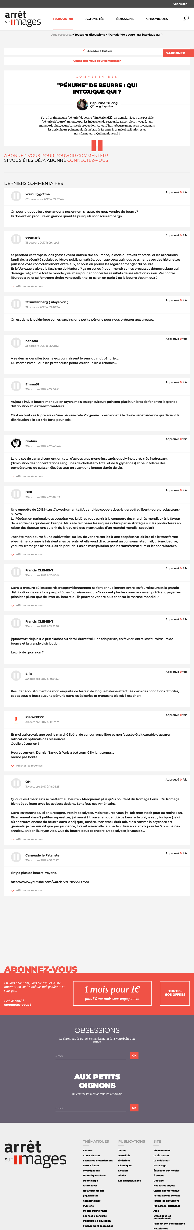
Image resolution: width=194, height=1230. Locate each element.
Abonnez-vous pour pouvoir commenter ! (56, 155)
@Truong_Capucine (101, 106)
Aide (156, 1210)
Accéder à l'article (97, 51)
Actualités (94, 19)
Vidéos (122, 1175)
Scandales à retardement (98, 1160)
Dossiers (123, 1170)
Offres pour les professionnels (162, 1217)
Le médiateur (161, 1160)
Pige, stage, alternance (166, 1205)
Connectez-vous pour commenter (97, 61)
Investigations (91, 1170)
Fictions (87, 1150)
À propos (158, 1175)
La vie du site (161, 1155)
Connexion (180, 3)
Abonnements (161, 1150)
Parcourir (63, 19)
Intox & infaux (91, 1165)
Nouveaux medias (93, 1190)
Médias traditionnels (95, 1210)
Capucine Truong (103, 103)
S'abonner (175, 53)
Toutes (122, 1150)
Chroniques (157, 19)
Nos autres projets (164, 1185)
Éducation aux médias (166, 1170)
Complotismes (91, 1200)
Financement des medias (98, 1226)
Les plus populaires (129, 1180)
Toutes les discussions (166, 1200)
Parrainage (159, 1165)
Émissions (125, 19)
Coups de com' (91, 1155)
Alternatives (90, 1185)
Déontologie (90, 1180)
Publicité (88, 1205)
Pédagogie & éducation (97, 1220)
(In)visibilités (90, 1195)
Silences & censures (94, 1215)
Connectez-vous (87, 160)
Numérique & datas (94, 1175)
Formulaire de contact (166, 1195)
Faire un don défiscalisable (169, 1223)
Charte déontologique (166, 1190)
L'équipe (158, 1180)
